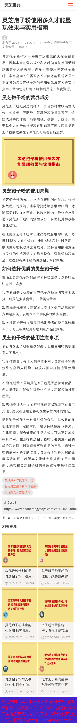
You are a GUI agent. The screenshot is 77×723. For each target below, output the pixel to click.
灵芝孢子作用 (62, 42)
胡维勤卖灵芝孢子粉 (17, 492)
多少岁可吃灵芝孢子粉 (19, 480)
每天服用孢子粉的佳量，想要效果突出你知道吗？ (54, 576)
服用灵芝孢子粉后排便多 (20, 486)
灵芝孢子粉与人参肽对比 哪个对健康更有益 (18, 684)
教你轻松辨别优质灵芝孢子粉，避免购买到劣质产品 (18, 576)
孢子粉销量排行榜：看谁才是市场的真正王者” (54, 630)
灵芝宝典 (12, 5)
